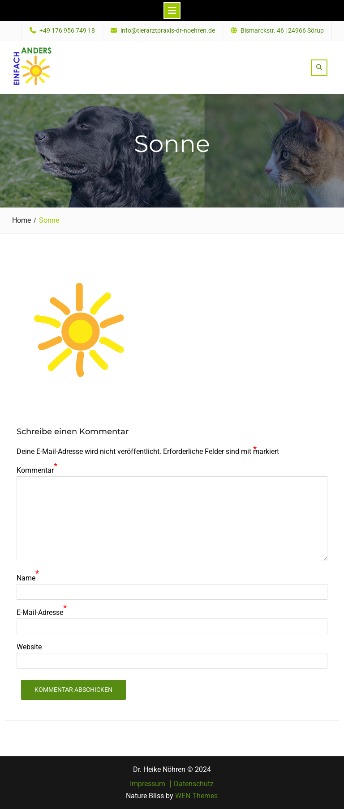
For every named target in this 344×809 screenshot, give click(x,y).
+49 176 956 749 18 (67, 30)
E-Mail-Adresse (40, 612)
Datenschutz (194, 784)
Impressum (147, 784)
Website (29, 647)
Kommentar (35, 470)
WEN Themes (196, 796)
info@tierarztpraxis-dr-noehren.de (167, 30)
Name (26, 578)
